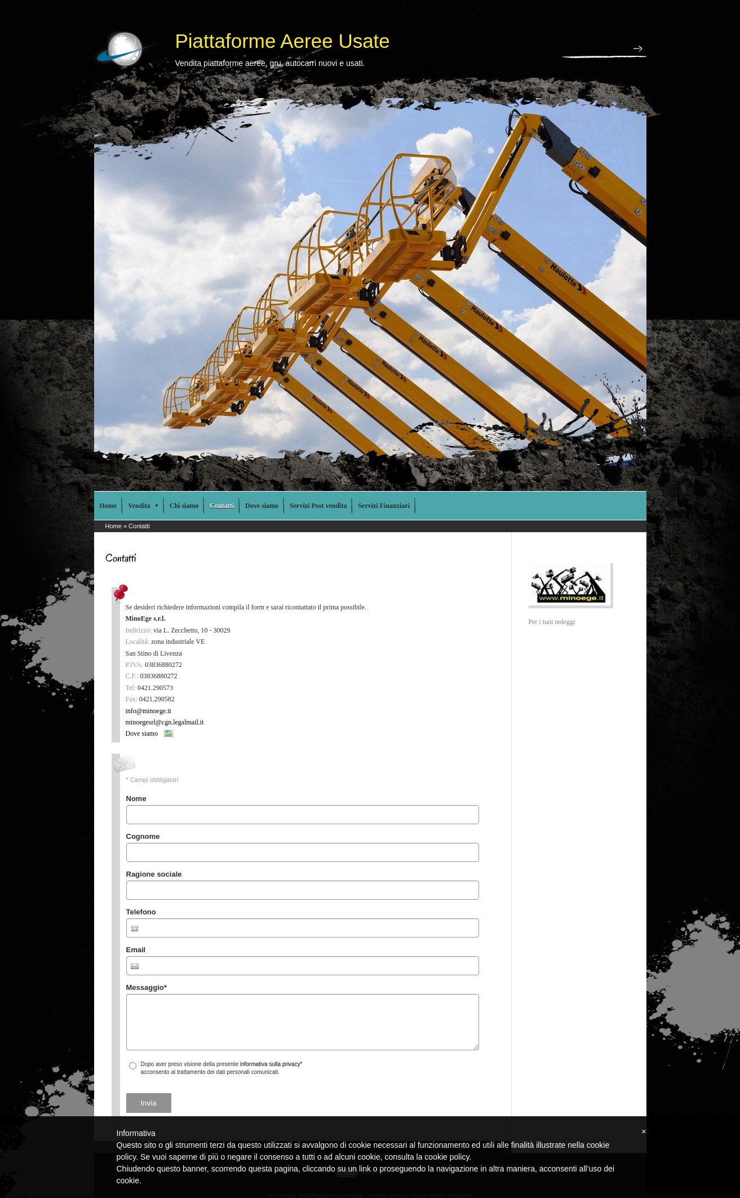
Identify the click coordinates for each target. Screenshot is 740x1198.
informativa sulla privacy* (271, 1064)
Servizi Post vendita (318, 506)
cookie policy (446, 1156)
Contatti (222, 506)
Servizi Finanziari (384, 506)
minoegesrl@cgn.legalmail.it (165, 722)
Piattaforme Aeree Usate (282, 41)
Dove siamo (261, 506)
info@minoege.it (148, 711)
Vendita (143, 506)
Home (108, 506)
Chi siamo (184, 506)
